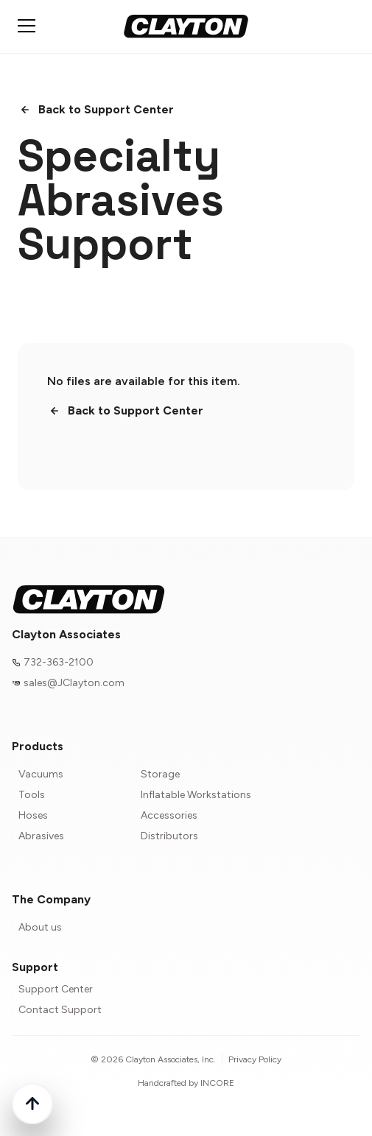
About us (40, 927)
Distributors (169, 836)
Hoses (33, 815)
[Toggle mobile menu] (26, 25)
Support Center (55, 989)
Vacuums (40, 774)
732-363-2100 (59, 662)
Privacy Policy (254, 1059)
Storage (160, 774)
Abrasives (41, 836)
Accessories (169, 815)
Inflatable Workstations (196, 795)
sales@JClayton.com (74, 683)
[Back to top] (32, 1103)
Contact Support (60, 1009)
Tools (31, 795)
